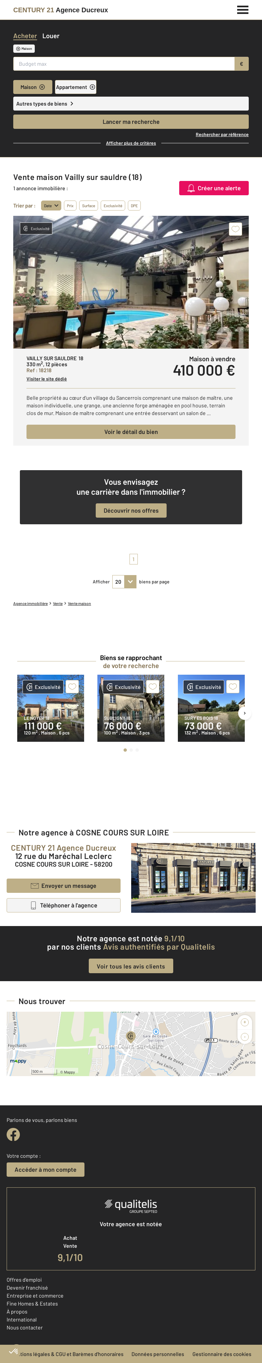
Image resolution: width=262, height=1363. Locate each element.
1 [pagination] (133, 559)
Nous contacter (25, 1327)
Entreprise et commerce (35, 1295)
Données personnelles (157, 1354)
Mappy (69, 1072)
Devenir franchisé (27, 1287)
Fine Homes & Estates (32, 1303)
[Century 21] (60, 10)
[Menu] (243, 9)
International (22, 1319)
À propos (17, 1311)
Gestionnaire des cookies (221, 1354)
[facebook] (13, 1134)
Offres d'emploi (24, 1279)
